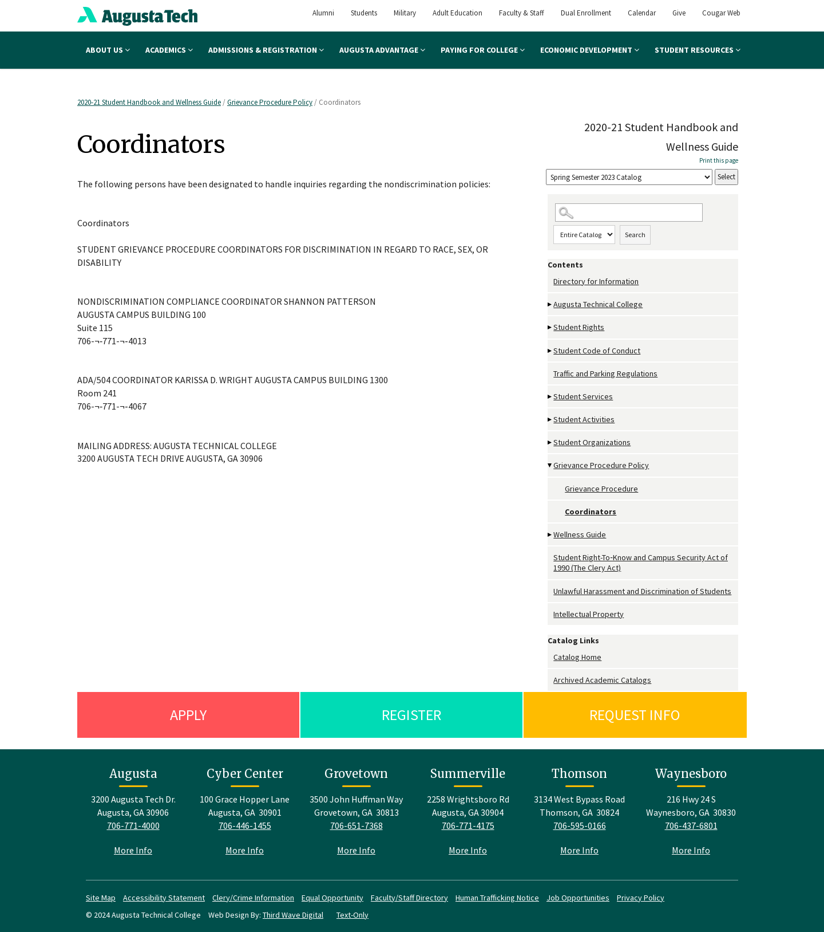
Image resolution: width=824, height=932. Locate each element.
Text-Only (352, 915)
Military (405, 13)
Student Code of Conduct (596, 350)
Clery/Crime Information (253, 897)
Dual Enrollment (586, 13)
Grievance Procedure (601, 488)
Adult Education (457, 13)
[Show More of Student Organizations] (550, 442)
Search (635, 234)
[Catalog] (629, 177)
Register (411, 714)
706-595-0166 (579, 825)
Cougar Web (721, 13)
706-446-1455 (245, 825)
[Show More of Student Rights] (550, 327)
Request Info (634, 714)
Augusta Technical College (598, 304)
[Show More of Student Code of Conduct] (550, 350)
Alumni (323, 13)
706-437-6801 (691, 825)
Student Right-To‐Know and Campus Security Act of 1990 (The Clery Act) (640, 562)
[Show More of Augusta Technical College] (550, 304)
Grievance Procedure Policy (269, 102)
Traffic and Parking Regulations (605, 373)
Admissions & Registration (266, 50)
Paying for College (483, 50)
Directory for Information (596, 281)
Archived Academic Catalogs (602, 680)
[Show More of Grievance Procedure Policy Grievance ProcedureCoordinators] (550, 465)
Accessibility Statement (164, 897)
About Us (108, 50)
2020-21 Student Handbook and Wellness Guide (149, 102)
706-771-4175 (468, 825)
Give (679, 13)
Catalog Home (577, 657)
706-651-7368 (356, 825)
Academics (169, 50)
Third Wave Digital (293, 915)
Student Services (583, 396)
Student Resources (697, 50)
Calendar (642, 13)
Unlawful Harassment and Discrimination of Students (642, 591)
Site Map (101, 897)
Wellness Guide (579, 534)
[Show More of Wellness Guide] (550, 534)
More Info (133, 850)
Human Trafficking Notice (497, 897)
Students (364, 13)
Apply (188, 714)
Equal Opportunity (332, 897)
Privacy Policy (640, 897)
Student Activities (584, 419)
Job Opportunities (577, 897)
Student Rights (578, 327)
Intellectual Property (588, 614)
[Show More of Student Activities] (550, 419)
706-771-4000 (133, 825)
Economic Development (589, 50)
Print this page (718, 160)
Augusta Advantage (382, 50)
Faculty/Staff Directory (409, 897)
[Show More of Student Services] (550, 396)
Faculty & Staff (521, 13)
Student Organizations (592, 442)
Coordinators (590, 511)
